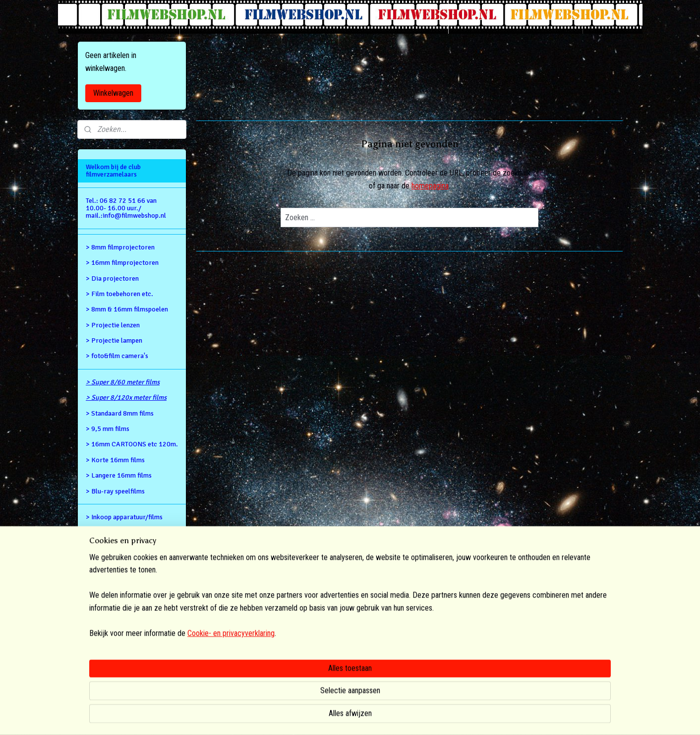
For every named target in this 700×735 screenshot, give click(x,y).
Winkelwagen (113, 93)
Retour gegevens (110, 532)
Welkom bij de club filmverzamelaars (113, 171)
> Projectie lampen (114, 340)
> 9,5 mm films (107, 429)
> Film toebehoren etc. (119, 294)
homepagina (430, 185)
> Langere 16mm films (119, 475)
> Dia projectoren (112, 278)
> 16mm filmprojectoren (122, 262)
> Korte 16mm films (115, 460)
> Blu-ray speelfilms (115, 491)
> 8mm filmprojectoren (120, 247)
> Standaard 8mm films (120, 413)
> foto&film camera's (117, 356)
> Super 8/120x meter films (126, 397)
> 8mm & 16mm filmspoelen (127, 309)
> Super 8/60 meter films (123, 382)
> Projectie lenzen (113, 325)
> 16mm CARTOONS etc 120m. (132, 444)
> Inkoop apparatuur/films (124, 517)
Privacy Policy (107, 563)
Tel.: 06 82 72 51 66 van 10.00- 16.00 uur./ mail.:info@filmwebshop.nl (126, 208)
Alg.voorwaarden (111, 548)
